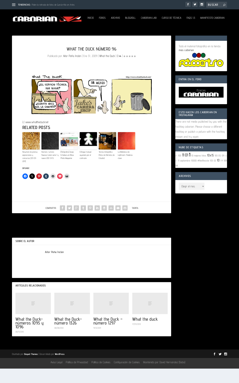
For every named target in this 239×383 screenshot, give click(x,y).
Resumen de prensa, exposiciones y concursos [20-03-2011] (30, 171)
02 (215, 174)
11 (183, 169)
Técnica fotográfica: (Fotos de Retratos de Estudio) (107, 169)
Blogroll (57, 32)
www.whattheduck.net (36, 136)
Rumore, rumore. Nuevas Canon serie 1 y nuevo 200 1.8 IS (50, 169)
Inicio (18, 32)
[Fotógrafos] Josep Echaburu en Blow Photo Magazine (67, 169)
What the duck (145, 333)
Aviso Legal (56, 376)
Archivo (42, 32)
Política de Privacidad (77, 376)
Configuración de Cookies (127, 376)
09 (223, 169)
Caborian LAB (76, 32)
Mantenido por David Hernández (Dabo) (164, 376)
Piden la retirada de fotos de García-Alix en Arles (53, 4)
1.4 (221, 174)
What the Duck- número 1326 (68, 335)
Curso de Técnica (98, 32)
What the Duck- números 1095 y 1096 (29, 337)
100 (179, 169)
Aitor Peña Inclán (72, 70)
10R (225, 174)
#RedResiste (203, 174)
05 (226, 170)
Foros (29, 32)
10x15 (210, 170)
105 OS (218, 169)
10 (218, 175)
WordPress (60, 368)
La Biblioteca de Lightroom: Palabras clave (125, 169)
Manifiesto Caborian (139, 32)
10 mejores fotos (198, 169)
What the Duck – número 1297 (108, 335)
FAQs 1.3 (118, 32)
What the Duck (107, 70)
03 (176, 175)
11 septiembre (184, 174)
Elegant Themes (31, 368)
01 (186, 169)
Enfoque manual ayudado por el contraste (85, 169)
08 (176, 179)
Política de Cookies (100, 376)
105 (211, 174)
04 (176, 170)
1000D (194, 174)
